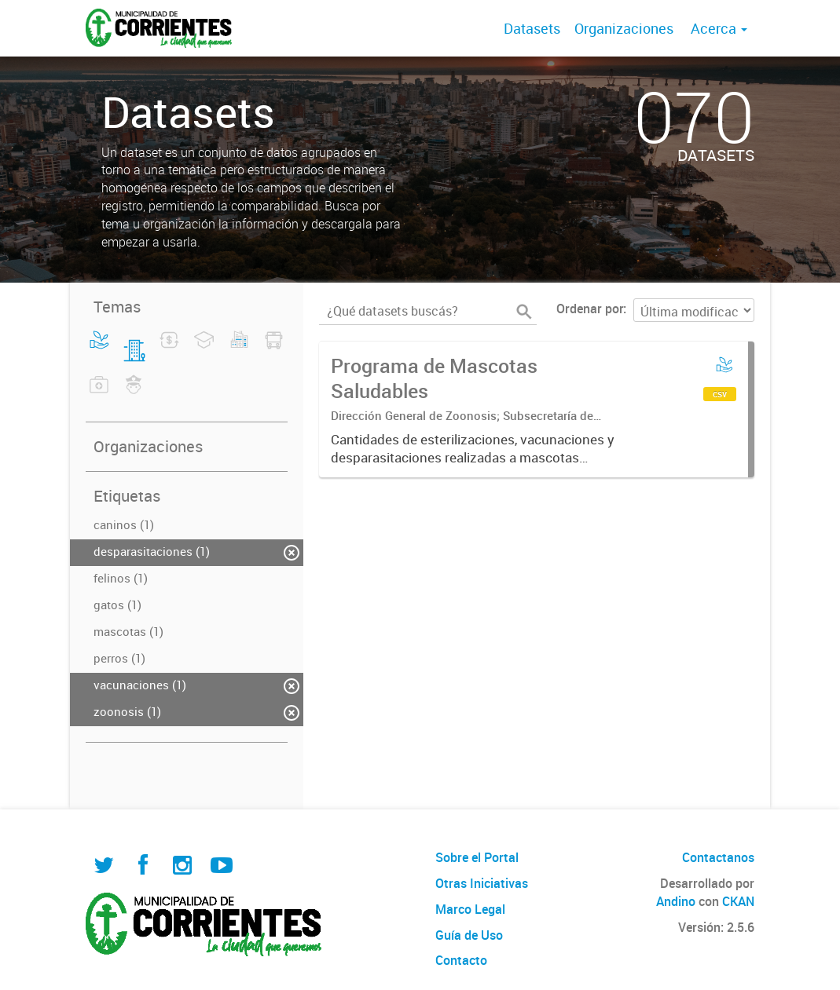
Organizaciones (623, 28)
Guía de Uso (469, 935)
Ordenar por (589, 308)
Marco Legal (470, 909)
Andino (675, 901)
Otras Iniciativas (481, 883)
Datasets (532, 28)
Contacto (461, 960)
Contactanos (718, 857)
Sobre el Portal (477, 857)
